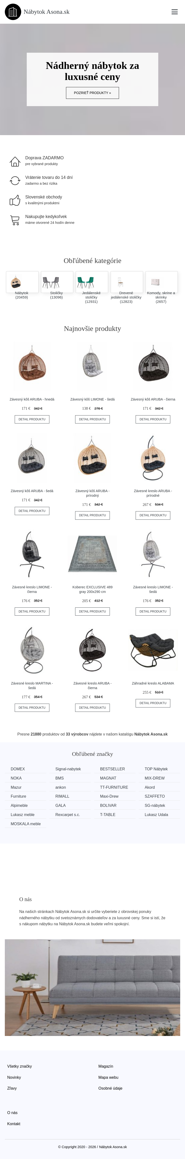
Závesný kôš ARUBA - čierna (153, 399)
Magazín (106, 1066)
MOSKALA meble (26, 824)
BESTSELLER (113, 769)
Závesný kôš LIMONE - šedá (92, 399)
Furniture (18, 796)
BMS (60, 778)
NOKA (16, 778)
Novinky (14, 1077)
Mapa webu (109, 1077)
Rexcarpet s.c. (68, 814)
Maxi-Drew (110, 796)
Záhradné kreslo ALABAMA (153, 683)
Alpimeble (19, 805)
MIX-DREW (156, 778)
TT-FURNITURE (115, 787)
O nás (12, 1113)
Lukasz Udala (157, 814)
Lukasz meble (23, 814)
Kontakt (13, 1124)
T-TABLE (108, 814)
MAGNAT (109, 778)
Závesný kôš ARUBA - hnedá (32, 399)
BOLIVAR (109, 805)
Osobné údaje (111, 1088)
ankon (61, 787)
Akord (151, 787)
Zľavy (12, 1088)
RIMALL (63, 796)
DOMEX (18, 769)
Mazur (16, 787)
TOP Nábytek (157, 769)
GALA (61, 805)
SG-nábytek (156, 805)
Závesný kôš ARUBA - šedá (32, 491)
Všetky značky (19, 1066)
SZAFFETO (156, 796)
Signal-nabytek (68, 769)
